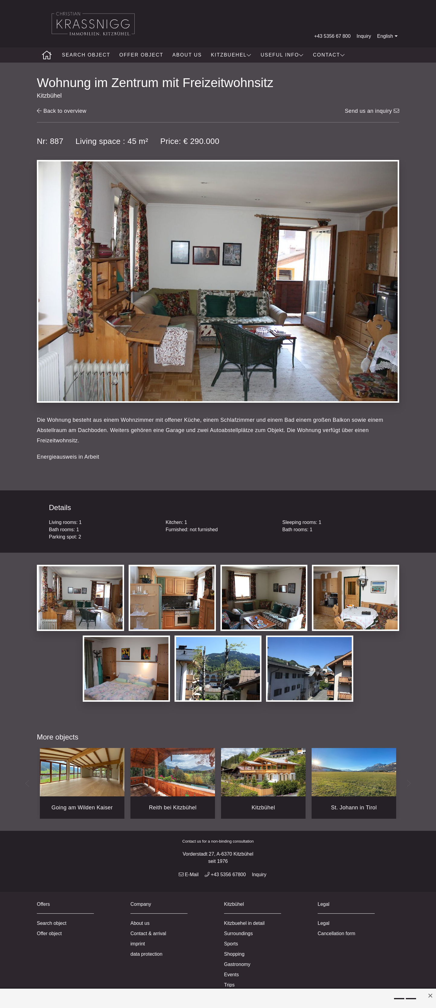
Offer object (141, 54)
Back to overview (61, 111)
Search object (86, 54)
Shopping (234, 954)
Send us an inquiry (372, 111)
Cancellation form (336, 933)
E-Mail (189, 874)
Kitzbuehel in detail (244, 923)
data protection (146, 954)
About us (187, 54)
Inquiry (364, 36)
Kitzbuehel (231, 54)
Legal (323, 923)
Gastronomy (237, 964)
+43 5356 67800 (225, 874)
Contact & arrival (148, 933)
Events (231, 974)
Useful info (282, 54)
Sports (231, 943)
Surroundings (238, 933)
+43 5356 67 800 (332, 36)
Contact (329, 54)
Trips (229, 984)
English (388, 36)
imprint (137, 943)
